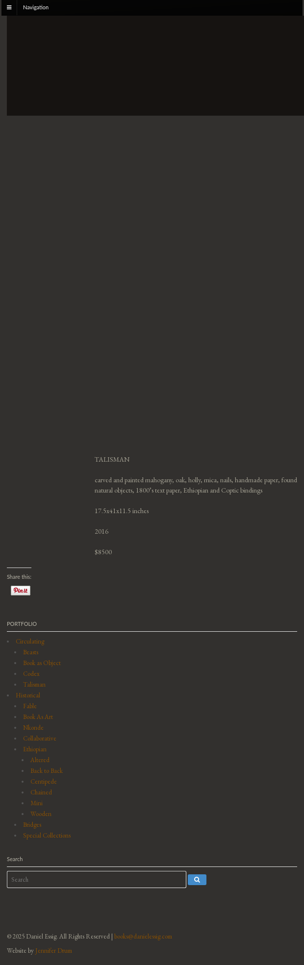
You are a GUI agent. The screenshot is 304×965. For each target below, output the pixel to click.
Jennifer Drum (53, 950)
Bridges (32, 824)
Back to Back (46, 771)
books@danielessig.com (143, 936)
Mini (36, 803)
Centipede (43, 781)
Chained (41, 792)
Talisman (34, 684)
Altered (40, 760)
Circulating (30, 641)
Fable (30, 706)
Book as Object (42, 663)
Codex (31, 673)
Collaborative (39, 738)
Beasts (30, 652)
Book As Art (38, 717)
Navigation (36, 7)
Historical (28, 695)
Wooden (40, 814)
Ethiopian (35, 749)
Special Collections (47, 835)
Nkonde (33, 727)
